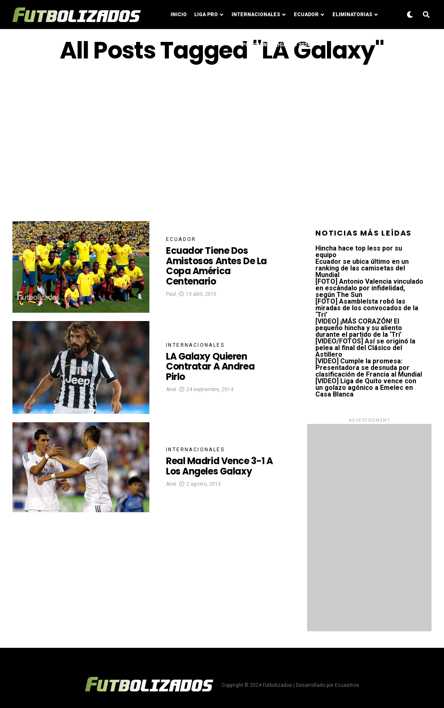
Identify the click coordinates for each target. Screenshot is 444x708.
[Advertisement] (222, 142)
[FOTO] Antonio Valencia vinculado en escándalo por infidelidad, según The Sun (369, 288)
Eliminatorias (352, 14)
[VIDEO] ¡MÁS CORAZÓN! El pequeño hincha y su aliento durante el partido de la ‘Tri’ (358, 327)
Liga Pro (206, 14)
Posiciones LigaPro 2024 (276, 45)
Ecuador (306, 14)
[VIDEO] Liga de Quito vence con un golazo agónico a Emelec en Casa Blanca (365, 387)
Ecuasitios (347, 685)
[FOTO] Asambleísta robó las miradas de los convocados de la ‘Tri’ (366, 308)
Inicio (179, 14)
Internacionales (256, 14)
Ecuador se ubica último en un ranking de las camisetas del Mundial (362, 268)
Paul (171, 294)
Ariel (171, 389)
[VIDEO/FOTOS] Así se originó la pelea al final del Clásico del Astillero (365, 347)
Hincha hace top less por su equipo (358, 251)
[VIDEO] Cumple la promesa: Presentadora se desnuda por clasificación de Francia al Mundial (368, 367)
